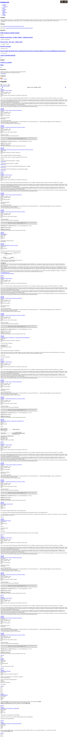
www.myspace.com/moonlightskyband (7, 273)
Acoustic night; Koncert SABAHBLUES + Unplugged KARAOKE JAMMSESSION (15, 337)
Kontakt (4, 14)
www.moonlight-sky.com (5, 272)
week (4, 86)
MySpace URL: (3, 161)
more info (2, 108)
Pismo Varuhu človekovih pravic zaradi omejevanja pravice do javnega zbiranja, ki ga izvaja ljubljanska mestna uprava (33, 51)
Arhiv (4, 13)
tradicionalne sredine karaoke (6, 671)
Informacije (5, 4)
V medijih (4, 9)
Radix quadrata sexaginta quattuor (10, 32)
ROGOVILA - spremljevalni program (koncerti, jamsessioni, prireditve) (13, 127)
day (6, 86)
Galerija (4, 11)
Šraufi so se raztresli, (6, 62)
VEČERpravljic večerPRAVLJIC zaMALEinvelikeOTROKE (11, 723)
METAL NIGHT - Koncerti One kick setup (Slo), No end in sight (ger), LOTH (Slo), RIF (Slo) (17, 149)
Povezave (4, 15)
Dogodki (5, 78)
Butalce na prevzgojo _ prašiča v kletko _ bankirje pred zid (16, 37)
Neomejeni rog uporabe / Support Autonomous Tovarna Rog (13, 26)
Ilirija (2, 65)
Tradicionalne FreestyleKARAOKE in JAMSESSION (10, 708)
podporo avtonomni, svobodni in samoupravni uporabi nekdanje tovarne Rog (19, 28)
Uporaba (6, 6)
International (5, 12)
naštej (8, 86)
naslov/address (3, 73)
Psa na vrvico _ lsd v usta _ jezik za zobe (11, 42)
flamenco (2, 659)
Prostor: (2, 94)
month (1, 86)
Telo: (1, 96)
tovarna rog (4, 2)
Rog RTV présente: (5, 46)
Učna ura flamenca (4, 234)
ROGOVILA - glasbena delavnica (6, 90)
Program (4, 5)
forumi (4, 10)
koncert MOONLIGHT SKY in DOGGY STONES (9, 245)
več (1, 57)
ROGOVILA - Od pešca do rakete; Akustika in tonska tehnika (11, 110)
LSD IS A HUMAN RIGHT (7, 55)
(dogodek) (2, 89)
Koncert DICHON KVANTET (6, 520)
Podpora (4, 7)
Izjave (4, 8)
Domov (1, 78)
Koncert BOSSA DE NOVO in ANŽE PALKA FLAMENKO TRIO (12, 421)
